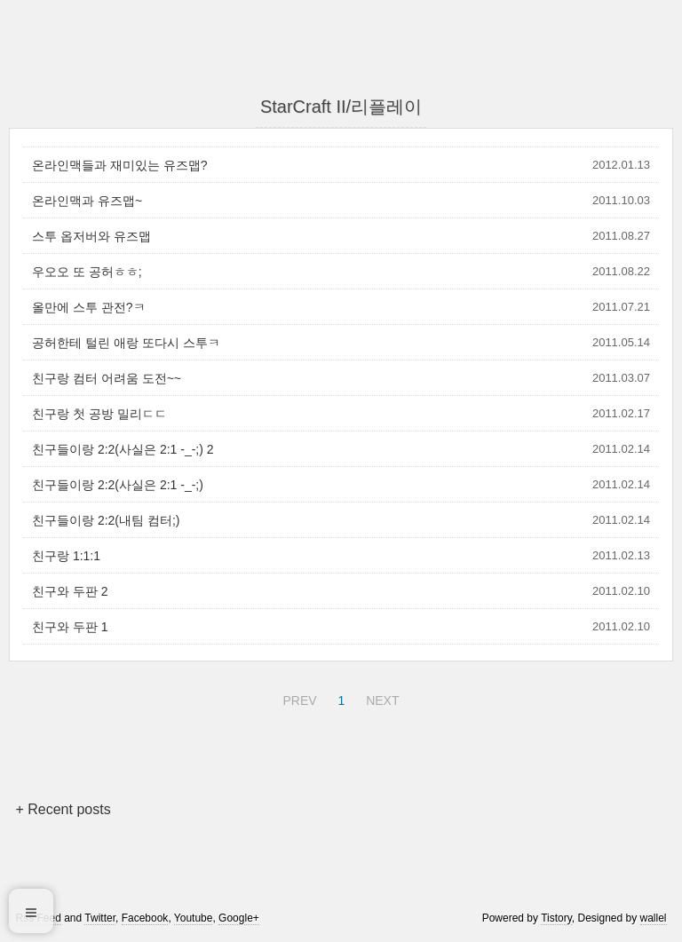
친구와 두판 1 (70, 627)
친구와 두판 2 (70, 591)
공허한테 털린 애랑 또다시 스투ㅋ (126, 343)
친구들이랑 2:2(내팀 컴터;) (105, 520)
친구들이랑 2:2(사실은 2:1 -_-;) (117, 485)
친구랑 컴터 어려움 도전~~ (106, 378)
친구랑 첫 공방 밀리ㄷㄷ (99, 414)
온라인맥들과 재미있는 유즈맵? (120, 165)
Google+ (238, 918)
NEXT (380, 698)
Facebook (145, 918)
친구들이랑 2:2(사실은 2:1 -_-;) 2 (123, 449)
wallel (653, 918)
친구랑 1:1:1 (66, 556)
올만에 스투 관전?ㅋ (89, 307)
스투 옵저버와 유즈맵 (91, 236)
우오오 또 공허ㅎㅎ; (87, 272)
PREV (297, 698)
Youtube (193, 918)
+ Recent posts (62, 809)
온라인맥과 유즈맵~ (87, 201)
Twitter (99, 918)
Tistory (556, 918)
